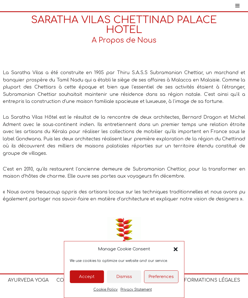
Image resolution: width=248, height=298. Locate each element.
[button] (175, 249)
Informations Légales (209, 280)
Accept (87, 276)
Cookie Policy (105, 290)
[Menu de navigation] (237, 5)
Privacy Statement (136, 290)
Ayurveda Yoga (28, 280)
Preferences (161, 276)
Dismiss (124, 276)
